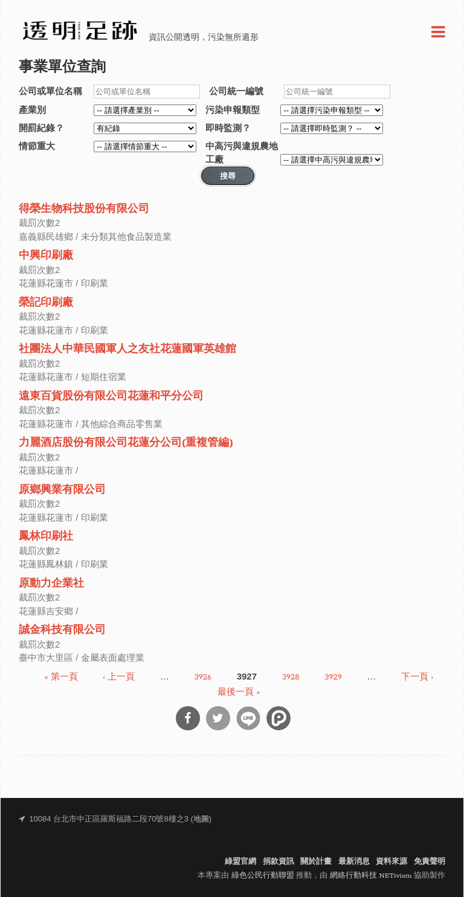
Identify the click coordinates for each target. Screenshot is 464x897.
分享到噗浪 (278, 718)
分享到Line (248, 718)
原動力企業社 (51, 583)
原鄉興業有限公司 (62, 490)
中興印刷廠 (46, 255)
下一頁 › (417, 677)
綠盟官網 (240, 861)
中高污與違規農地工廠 (241, 153)
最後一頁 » (239, 692)
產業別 (32, 109)
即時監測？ (228, 128)
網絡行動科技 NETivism (371, 875)
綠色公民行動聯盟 (262, 875)
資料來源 (391, 861)
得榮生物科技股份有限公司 (84, 209)
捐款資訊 (278, 861)
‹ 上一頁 (119, 677)
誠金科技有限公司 (62, 630)
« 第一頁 (60, 677)
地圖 (201, 819)
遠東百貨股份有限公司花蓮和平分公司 (111, 396)
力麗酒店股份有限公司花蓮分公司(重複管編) (126, 443)
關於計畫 (316, 861)
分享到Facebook (188, 718)
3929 (333, 677)
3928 (291, 677)
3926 (202, 677)
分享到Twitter (218, 718)
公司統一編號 (236, 91)
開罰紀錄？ (41, 128)
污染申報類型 (232, 109)
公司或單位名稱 (50, 91)
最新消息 (354, 861)
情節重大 (37, 146)
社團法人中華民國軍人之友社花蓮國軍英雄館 (127, 349)
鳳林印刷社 (46, 536)
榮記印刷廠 (46, 303)
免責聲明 (429, 861)
